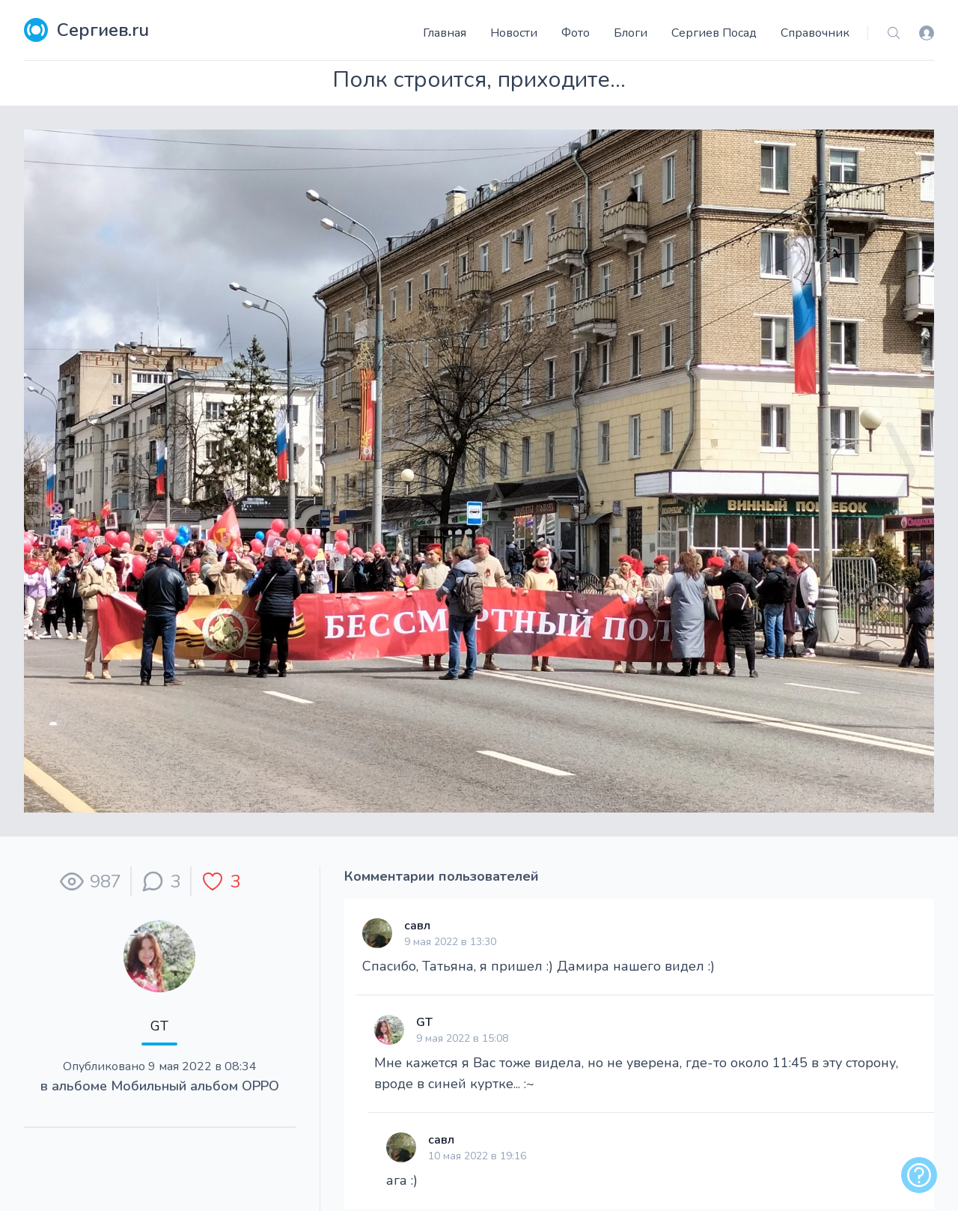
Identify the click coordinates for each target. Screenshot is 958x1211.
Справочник (815, 33)
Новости (513, 33)
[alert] (919, 1175)
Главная (444, 33)
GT (159, 1026)
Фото (575, 33)
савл (417, 925)
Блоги (630, 33)
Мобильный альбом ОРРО (195, 1086)
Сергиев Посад (714, 33)
